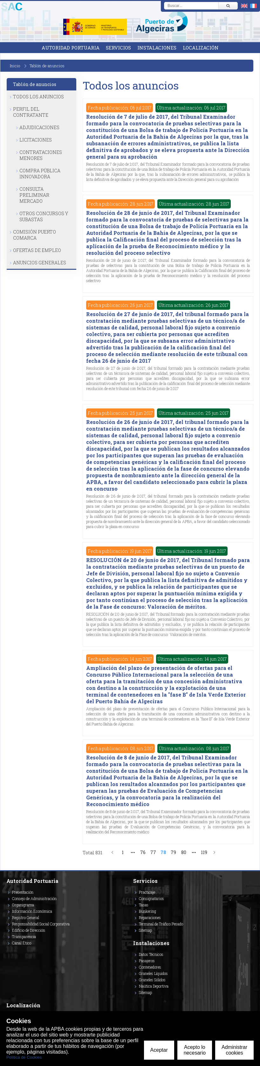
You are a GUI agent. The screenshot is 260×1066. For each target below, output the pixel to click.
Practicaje (147, 892)
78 (163, 852)
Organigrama (23, 904)
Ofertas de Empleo (37, 250)
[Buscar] (227, 5)
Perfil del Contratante (30, 112)
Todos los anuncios (38, 97)
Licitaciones (35, 140)
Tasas (143, 904)
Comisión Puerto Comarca (34, 235)
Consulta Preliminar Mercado (34, 195)
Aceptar (159, 1050)
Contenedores (150, 967)
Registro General (25, 917)
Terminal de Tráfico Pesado (161, 923)
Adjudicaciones (39, 127)
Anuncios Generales (39, 263)
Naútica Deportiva (153, 986)
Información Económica (32, 911)
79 (173, 852)
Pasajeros (147, 960)
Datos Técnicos (151, 954)
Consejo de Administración (34, 898)
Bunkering (147, 911)
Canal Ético (21, 942)
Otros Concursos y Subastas (43, 216)
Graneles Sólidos (152, 979)
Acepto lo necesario (195, 1050)
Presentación (22, 892)
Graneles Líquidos (153, 973)
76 (143, 852)
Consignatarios (151, 898)
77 (153, 852)
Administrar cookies (234, 1050)
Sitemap (145, 930)
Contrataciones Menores (40, 155)
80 (183, 852)
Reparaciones (150, 917)
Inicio (15, 66)
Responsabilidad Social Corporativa (41, 923)
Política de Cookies (24, 1057)
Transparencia (24, 936)
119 (204, 852)
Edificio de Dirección (28, 930)
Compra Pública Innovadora (39, 174)
